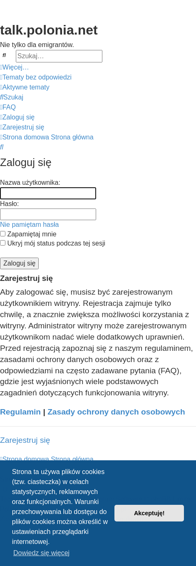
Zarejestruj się (25, 440)
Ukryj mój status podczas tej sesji (52, 243)
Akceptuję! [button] (149, 513)
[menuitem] (36, 77)
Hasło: (9, 203)
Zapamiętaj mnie (28, 234)
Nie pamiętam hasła (29, 224)
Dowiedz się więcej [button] (41, 552)
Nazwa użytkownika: (30, 182)
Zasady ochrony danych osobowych (116, 411)
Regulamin (20, 411)
